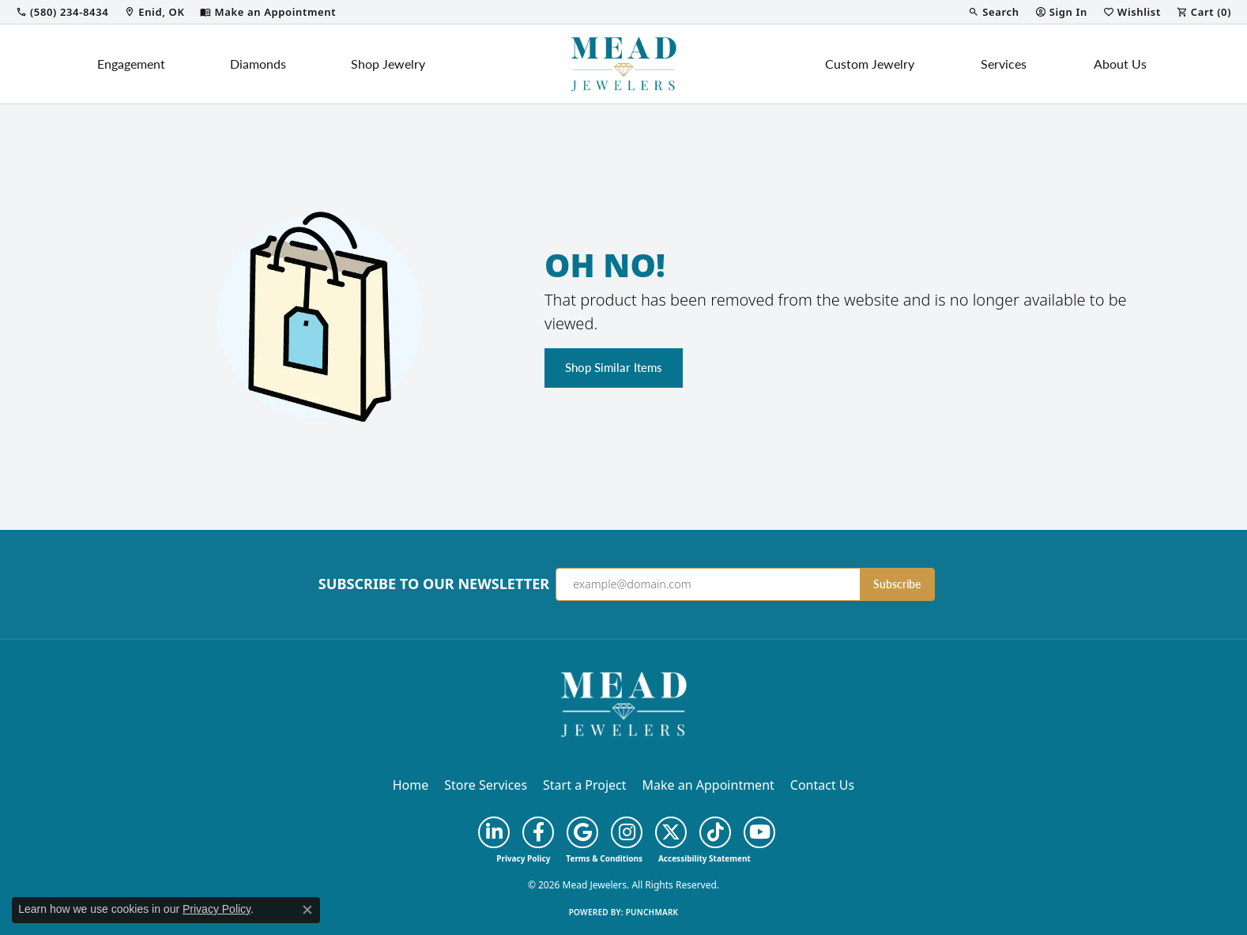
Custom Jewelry (869, 63)
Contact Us (822, 785)
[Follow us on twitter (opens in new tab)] (671, 832)
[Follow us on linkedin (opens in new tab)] (494, 832)
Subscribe (897, 583)
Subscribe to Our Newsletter (433, 584)
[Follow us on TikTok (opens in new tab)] (715, 832)
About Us (1120, 63)
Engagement (131, 63)
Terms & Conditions (604, 858)
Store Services (485, 785)
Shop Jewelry (388, 63)
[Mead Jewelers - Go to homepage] (623, 703)
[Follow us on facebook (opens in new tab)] (538, 832)
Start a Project (584, 785)
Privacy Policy (523, 858)
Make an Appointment (708, 785)
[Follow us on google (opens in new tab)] (582, 832)
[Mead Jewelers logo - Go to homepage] (623, 63)
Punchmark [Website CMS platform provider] (652, 912)
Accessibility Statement (704, 858)
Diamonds (258, 63)
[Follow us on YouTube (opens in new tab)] (759, 832)
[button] (993, 12)
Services (1004, 63)
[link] (62, 12)
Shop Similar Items (613, 367)
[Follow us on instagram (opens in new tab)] (626, 832)
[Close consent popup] (307, 909)
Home (411, 785)
